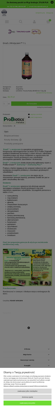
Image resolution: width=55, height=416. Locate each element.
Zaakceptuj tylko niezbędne (27, 391)
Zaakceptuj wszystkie (27, 403)
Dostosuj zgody (27, 397)
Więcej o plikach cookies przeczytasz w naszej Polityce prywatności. (25, 386)
